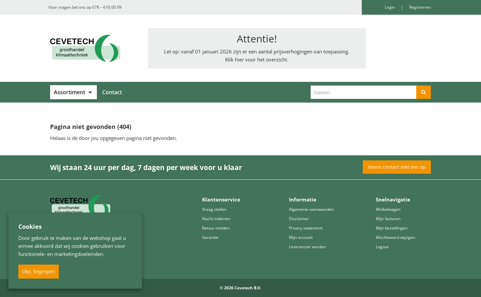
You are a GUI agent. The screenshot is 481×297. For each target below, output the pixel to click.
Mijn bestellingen (392, 228)
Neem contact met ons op (397, 167)
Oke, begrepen (38, 271)
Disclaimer (299, 218)
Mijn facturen (388, 218)
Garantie (210, 237)
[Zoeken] (423, 92)
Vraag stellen (214, 209)
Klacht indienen (216, 218)
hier (239, 59)
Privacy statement (305, 228)
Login (390, 7)
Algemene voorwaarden (311, 209)
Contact (112, 92)
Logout (382, 247)
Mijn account (301, 237)
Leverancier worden (307, 247)
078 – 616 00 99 (107, 7)
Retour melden (215, 228)
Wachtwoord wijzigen (395, 237)
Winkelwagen (388, 209)
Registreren (420, 7)
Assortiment (69, 92)
